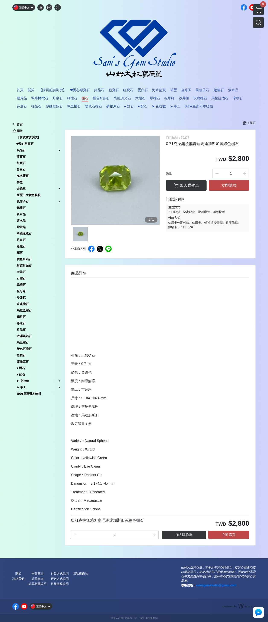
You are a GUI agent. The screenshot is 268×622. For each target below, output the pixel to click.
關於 (18, 573)
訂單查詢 (38, 578)
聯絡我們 (18, 578)
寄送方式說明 (60, 578)
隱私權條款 (80, 573)
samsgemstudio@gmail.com (216, 585)
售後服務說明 (60, 583)
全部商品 (38, 573)
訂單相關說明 (38, 583)
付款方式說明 (60, 573)
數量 (169, 173)
